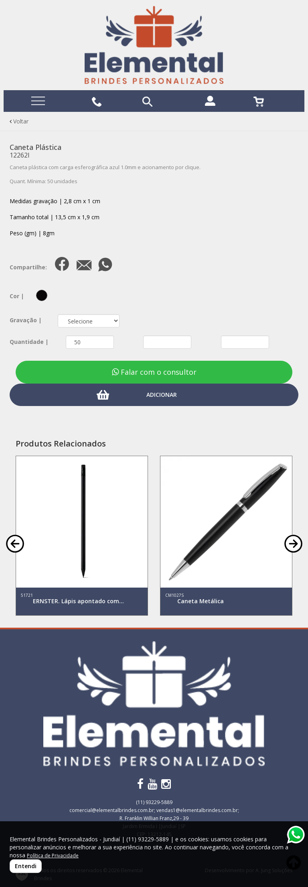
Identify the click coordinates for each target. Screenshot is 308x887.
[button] (15, 543)
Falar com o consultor (154, 372)
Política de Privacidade (53, 855)
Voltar (19, 121)
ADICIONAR (161, 394)
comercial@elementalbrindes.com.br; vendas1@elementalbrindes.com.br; (154, 810)
